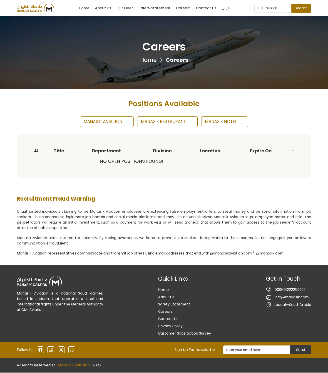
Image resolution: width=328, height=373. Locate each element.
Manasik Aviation (74, 365)
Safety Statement (155, 8)
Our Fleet (125, 8)
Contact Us (206, 8)
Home (84, 8)
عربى (226, 8)
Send (300, 350)
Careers (183, 8)
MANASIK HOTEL (228, 122)
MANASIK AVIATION (103, 122)
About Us (103, 8)
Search (301, 8)
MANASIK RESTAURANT (167, 122)
